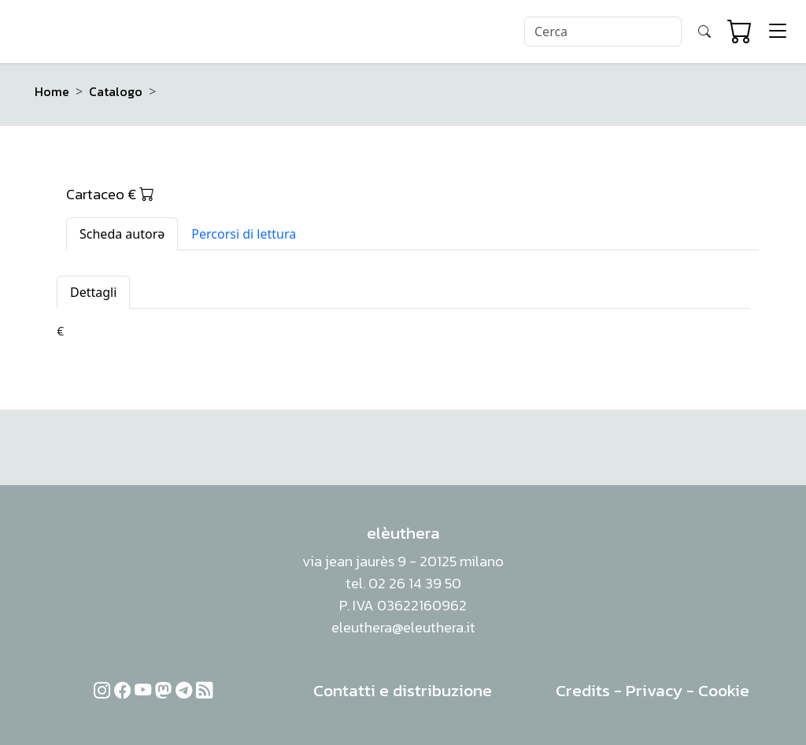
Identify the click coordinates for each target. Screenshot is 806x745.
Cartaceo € (110, 194)
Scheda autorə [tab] (122, 234)
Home (52, 91)
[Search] (603, 31)
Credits (583, 690)
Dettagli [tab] (93, 292)
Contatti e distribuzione (402, 690)
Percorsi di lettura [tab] (243, 234)
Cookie (723, 690)
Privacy (654, 690)
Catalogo (115, 91)
